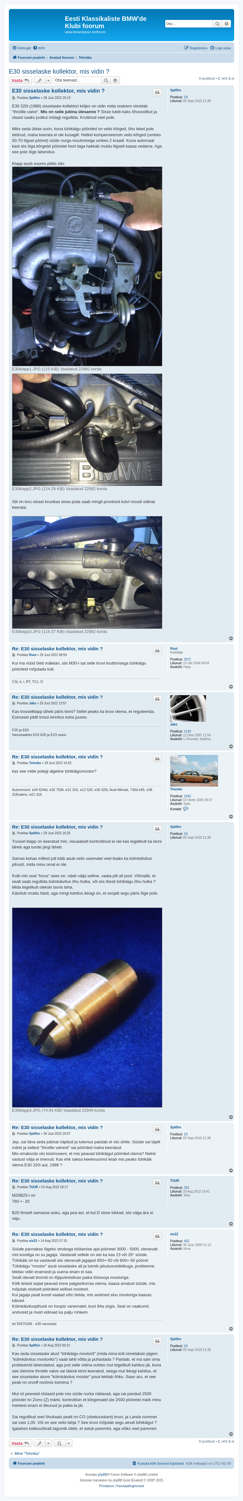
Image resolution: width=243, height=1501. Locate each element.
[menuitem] (39, 48)
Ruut (174, 648)
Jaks (173, 724)
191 (186, 1187)
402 (186, 1241)
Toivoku (176, 789)
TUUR (174, 1180)
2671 (187, 659)
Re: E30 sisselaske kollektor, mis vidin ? (57, 648)
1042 (187, 796)
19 (185, 97)
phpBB (102, 1474)
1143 (187, 731)
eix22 (174, 1234)
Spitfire (175, 90)
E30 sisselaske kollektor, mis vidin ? (59, 71)
